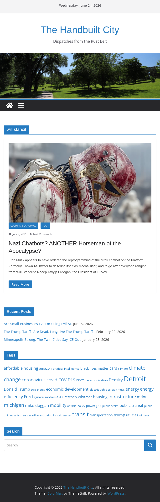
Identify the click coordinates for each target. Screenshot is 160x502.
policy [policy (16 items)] (81, 406)
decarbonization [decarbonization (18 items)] (96, 380)
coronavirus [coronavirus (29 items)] (34, 380)
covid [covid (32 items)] (51, 380)
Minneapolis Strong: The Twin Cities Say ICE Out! (43, 339)
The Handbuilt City (80, 30)
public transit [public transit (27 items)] (131, 405)
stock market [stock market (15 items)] (63, 415)
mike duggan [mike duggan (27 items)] (37, 405)
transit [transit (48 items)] (80, 414)
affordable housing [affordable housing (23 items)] (21, 368)
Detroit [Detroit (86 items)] (135, 378)
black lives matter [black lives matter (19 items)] (94, 368)
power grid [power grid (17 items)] (93, 406)
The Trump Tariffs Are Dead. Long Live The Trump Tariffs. (49, 331)
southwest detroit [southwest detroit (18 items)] (41, 415)
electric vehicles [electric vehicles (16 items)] (100, 389)
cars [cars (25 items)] (113, 368)
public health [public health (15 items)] (110, 406)
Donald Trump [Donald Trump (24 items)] (17, 389)
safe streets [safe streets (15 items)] (21, 415)
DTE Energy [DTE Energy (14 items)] (38, 389)
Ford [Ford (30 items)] (28, 396)
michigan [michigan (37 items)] (14, 405)
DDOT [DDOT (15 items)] (80, 380)
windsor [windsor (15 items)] (144, 415)
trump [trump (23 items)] (119, 415)
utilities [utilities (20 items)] (132, 415)
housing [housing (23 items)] (100, 396)
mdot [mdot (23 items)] (142, 396)
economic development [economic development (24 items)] (67, 389)
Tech (45, 225)
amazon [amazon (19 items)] (45, 368)
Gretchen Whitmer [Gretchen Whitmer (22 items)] (77, 396)
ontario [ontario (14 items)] (72, 406)
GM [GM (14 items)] (59, 397)
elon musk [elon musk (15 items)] (118, 389)
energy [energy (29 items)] (132, 389)
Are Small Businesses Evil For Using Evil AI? (38, 323)
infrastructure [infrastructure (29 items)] (122, 396)
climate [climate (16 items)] (123, 368)
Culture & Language (23, 225)
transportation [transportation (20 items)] (101, 415)
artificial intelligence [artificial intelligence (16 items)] (66, 368)
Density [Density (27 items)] (116, 380)
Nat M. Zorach (42, 234)
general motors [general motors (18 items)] (45, 397)
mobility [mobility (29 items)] (58, 405)
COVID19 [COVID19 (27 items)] (66, 380)
